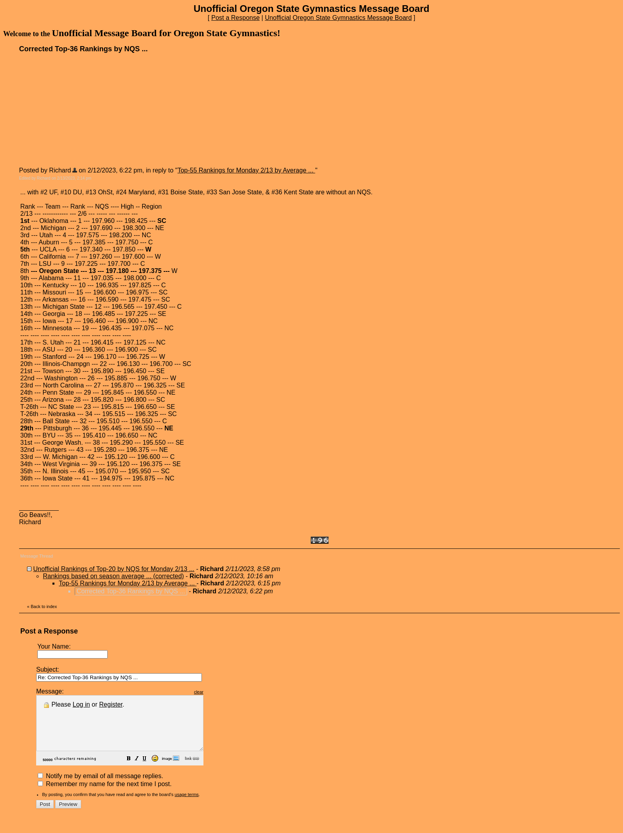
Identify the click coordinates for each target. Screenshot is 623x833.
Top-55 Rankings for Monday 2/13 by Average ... (246, 170)
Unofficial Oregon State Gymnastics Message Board (338, 17)
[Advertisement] (78, 109)
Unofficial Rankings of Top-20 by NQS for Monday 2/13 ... (113, 569)
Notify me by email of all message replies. (100, 786)
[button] (148, 770)
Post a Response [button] (235, 17)
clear (218, 692)
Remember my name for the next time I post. (105, 794)
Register (111, 704)
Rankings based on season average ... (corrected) (113, 576)
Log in (81, 704)
